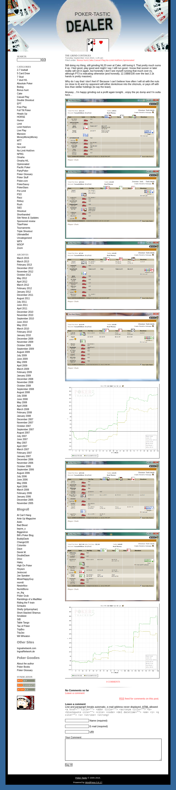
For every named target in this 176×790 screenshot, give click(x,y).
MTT (19, 140)
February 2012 (24, 288)
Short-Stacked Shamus (29, 613)
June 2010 (22, 322)
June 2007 (22, 439)
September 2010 (25, 318)
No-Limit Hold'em (25, 150)
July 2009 (22, 355)
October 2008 (24, 385)
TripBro (20, 629)
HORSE (21, 117)
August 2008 (23, 392)
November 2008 (25, 382)
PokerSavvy (23, 184)
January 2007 (24, 456)
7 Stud (20, 77)
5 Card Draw (23, 73)
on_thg (20, 592)
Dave (19, 549)
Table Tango (23, 622)
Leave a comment (75, 693)
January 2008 (24, 416)
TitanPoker (22, 224)
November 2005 (25, 503)
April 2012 (22, 281)
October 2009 (24, 345)
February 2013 (24, 264)
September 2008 (25, 389)
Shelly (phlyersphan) (27, 609)
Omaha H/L (23, 160)
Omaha (21, 157)
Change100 (23, 542)
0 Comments (113, 682)
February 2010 (24, 332)
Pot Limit (21, 191)
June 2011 (22, 305)
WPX (19, 241)
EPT (19, 103)
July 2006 (22, 476)
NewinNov (22, 585)
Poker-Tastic (92, 14)
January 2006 (24, 496)
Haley (20, 562)
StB (19, 619)
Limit (19, 124)
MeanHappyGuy (25, 579)
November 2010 (25, 315)
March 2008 (23, 409)
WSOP (20, 244)
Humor (20, 120)
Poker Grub (23, 596)
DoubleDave (23, 555)
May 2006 (22, 483)
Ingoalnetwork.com (26, 648)
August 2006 (23, 473)
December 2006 (25, 459)
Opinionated (23, 164)
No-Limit (21, 147)
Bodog (20, 87)
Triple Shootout (24, 231)
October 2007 (24, 426)
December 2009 (25, 338)
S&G (19, 207)
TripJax (20, 632)
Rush (19, 204)
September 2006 (25, 469)
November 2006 (25, 463)
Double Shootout (25, 100)
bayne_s (21, 528)
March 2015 (23, 258)
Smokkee (22, 616)
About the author (25, 663)
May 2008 (22, 402)
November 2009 (25, 342)
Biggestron (22, 532)
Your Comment (73, 737)
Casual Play (23, 97)
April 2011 (22, 308)
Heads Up (22, 113)
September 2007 (25, 429)
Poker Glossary (25, 174)
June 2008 (22, 399)
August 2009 (23, 352)
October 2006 (24, 466)
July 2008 (22, 396)
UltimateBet (23, 234)
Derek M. (21, 552)
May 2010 (22, 325)
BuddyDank (23, 539)
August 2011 (23, 298)
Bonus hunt (23, 90)
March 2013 (23, 261)
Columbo (21, 545)
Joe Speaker (23, 575)
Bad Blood (22, 525)
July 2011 (22, 302)
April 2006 (22, 486)
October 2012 (24, 275)
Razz (19, 197)
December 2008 (25, 379)
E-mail (93, 726)
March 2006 (23, 489)
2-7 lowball (22, 70)
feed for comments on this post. (139, 698)
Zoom (20, 248)
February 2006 (24, 493)
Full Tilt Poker (24, 110)
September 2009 (25, 349)
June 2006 (22, 479)
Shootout (21, 211)
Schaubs (21, 606)
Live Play (21, 130)
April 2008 (22, 406)
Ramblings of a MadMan (29, 599)
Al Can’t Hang (24, 515)
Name (93, 720)
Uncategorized (24, 238)
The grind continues (78, 55)
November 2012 (25, 271)
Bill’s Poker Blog (25, 535)
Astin (19, 522)
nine (19, 144)
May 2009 (22, 362)
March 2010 (23, 328)
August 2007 (23, 432)
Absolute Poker (25, 83)
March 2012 (23, 285)
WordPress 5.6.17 (93, 786)
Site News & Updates (28, 218)
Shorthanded (23, 214)
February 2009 (24, 372)
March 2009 (23, 369)
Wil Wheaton (23, 636)
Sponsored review (26, 221)
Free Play (22, 107)
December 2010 (25, 312)
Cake (19, 93)
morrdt (20, 582)
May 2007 (22, 443)
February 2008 (24, 412)
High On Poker (24, 565)
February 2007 (24, 453)
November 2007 (25, 422)
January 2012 (24, 292)
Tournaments (23, 228)
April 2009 (22, 365)
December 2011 (25, 295)
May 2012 (22, 278)
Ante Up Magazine (26, 518)
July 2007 (22, 436)
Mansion (21, 134)
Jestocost (22, 572)
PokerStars (22, 187)
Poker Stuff (22, 177)
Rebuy (20, 201)
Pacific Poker (23, 167)
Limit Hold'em (24, 127)
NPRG (20, 154)
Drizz (19, 559)
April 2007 (22, 446)
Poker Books (23, 667)
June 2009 (22, 359)
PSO (19, 194)
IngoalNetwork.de (26, 651)
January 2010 (24, 335)
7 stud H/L (22, 80)
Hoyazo (21, 569)
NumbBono (22, 589)
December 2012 (25, 268)
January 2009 (24, 375)
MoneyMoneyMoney (27, 137)
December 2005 (25, 500)
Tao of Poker (23, 626)
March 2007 (23, 449)
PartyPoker (22, 171)
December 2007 (25, 419)
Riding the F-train (26, 602)
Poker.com (22, 181)
